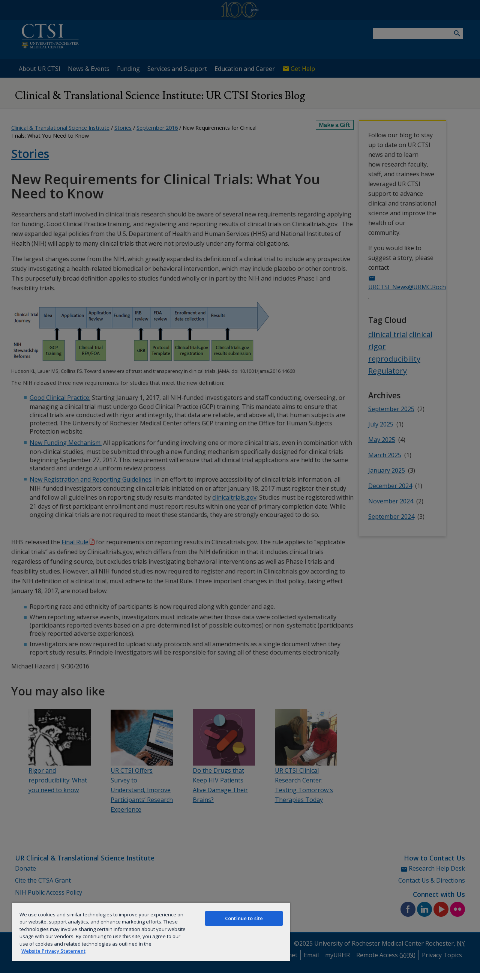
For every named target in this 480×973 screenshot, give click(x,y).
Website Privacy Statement (53, 950)
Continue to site (244, 918)
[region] (151, 931)
